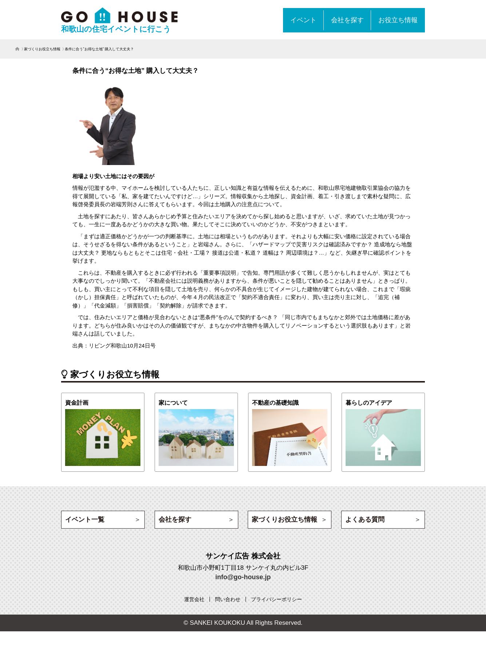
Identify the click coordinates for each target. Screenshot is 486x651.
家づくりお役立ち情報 (42, 49)
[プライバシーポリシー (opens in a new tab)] (276, 599)
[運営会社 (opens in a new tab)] (194, 599)
